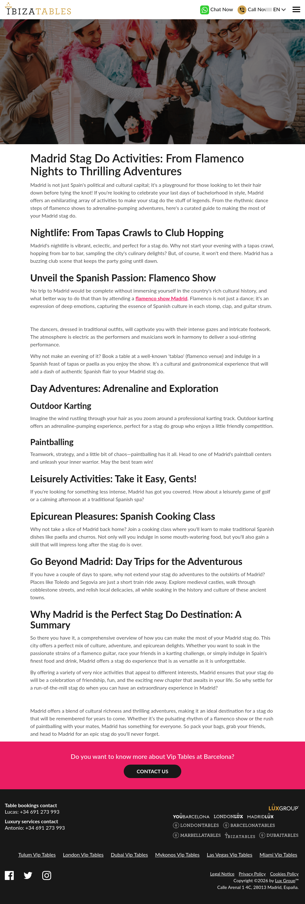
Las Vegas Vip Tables (229, 854)
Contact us (152, 771)
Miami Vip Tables (278, 854)
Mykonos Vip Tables (177, 854)
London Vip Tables (83, 854)
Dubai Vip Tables (129, 854)
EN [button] (275, 9)
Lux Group (285, 880)
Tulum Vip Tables (37, 854)
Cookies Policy (284, 873)
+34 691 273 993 (39, 812)
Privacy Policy (252, 873)
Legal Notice (222, 873)
